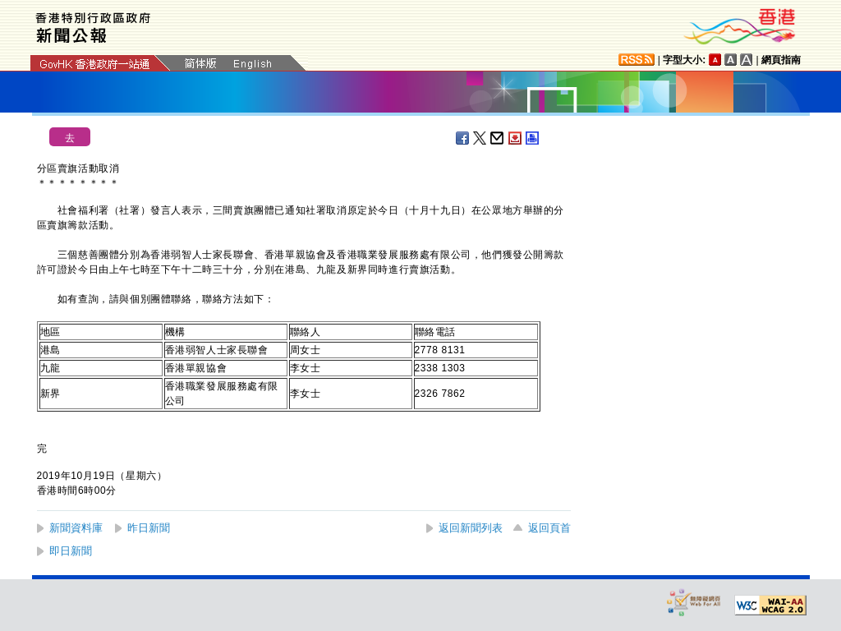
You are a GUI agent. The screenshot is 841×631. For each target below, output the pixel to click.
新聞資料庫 (76, 528)
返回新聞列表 (471, 528)
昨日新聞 (148, 528)
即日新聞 (70, 551)
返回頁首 (549, 528)
